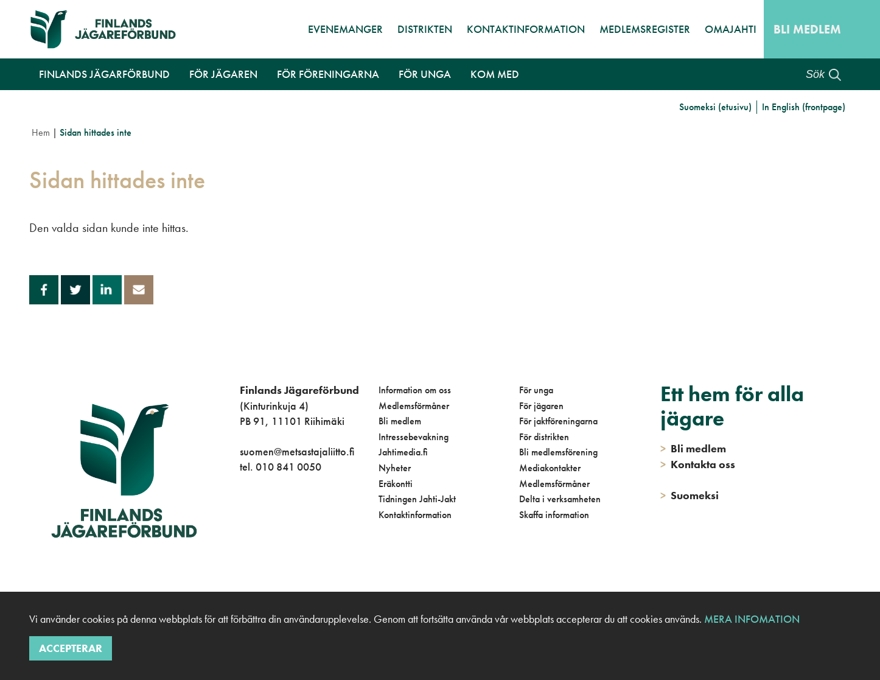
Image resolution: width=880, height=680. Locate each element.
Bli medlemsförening (558, 452)
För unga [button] (425, 74)
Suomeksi (689, 495)
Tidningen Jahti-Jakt (417, 498)
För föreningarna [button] (328, 74)
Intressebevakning (414, 436)
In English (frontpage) (803, 106)
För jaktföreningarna (558, 421)
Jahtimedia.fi (403, 452)
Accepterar (70, 648)
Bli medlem (807, 29)
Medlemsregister (644, 29)
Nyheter (395, 467)
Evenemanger (345, 29)
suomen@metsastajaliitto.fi (297, 451)
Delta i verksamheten (560, 498)
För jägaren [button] (223, 74)
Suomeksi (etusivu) (715, 106)
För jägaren (541, 405)
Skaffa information (554, 514)
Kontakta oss (697, 464)
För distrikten (544, 436)
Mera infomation (751, 619)
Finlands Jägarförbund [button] (104, 74)
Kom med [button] (494, 74)
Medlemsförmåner (414, 405)
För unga (536, 390)
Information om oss (415, 390)
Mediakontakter (550, 467)
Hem (41, 132)
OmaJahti (730, 29)
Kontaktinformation (526, 29)
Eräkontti (396, 483)
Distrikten (424, 29)
